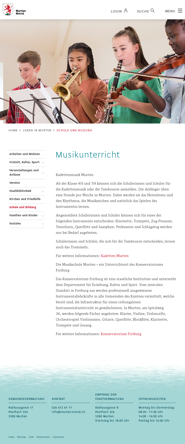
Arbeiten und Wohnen (24, 154)
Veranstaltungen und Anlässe (24, 172)
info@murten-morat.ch (68, 412)
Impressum (58, 437)
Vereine (14, 182)
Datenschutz (43, 437)
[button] (37, 130)
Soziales (15, 223)
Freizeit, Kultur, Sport (24, 162)
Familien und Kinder (23, 215)
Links (31, 437)
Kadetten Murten (117, 256)
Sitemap (21, 437)
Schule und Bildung (27, 207)
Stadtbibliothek (20, 191)
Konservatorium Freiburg (124, 334)
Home (13, 130)
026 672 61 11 (62, 407)
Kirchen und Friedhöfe (24, 199)
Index (11, 437)
